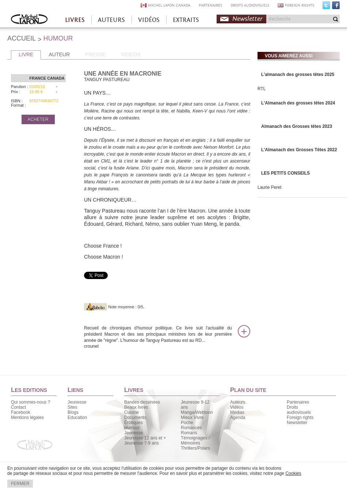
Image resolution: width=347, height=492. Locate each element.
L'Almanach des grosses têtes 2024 (298, 103)
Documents (135, 417)
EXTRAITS (186, 20)
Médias (237, 412)
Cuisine (131, 412)
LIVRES (75, 20)
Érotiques (133, 422)
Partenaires (298, 402)
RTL (262, 88)
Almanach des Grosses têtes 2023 (296, 126)
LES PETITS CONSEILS (285, 173)
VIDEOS (131, 54)
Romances (191, 427)
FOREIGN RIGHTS (299, 5)
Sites (72, 407)
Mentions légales (27, 417)
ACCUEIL (21, 38)
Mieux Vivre (192, 417)
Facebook (336, 6)
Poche (187, 422)
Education (77, 417)
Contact (18, 407)
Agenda (237, 417)
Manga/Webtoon (197, 412)
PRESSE (95, 54)
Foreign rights (300, 417)
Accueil (29, 20)
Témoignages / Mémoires (195, 440)
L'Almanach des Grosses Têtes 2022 (299, 149)
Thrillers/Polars (195, 448)
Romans (189, 432)
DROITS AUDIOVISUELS (249, 5)
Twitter (326, 6)
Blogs (73, 412)
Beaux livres (136, 407)
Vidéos (236, 407)
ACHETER (37, 119)
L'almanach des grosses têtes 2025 (297, 74)
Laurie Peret (269, 187)
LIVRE (26, 54)
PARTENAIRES (210, 5)
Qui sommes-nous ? (30, 402)
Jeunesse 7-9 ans (141, 443)
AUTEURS (111, 20)
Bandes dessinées (142, 402)
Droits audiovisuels (299, 410)
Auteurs (237, 402)
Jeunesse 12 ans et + (145, 437)
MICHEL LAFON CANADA (169, 5)
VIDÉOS (149, 20)
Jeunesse (77, 402)
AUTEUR (59, 54)
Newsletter (247, 19)
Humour (132, 427)
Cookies (293, 473)
